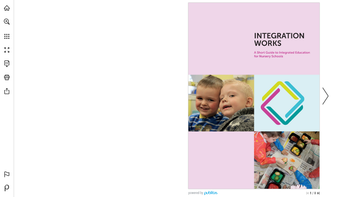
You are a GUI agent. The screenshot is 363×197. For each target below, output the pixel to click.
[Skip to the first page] (307, 193)
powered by (195, 193)
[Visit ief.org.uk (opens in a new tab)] (7, 8)
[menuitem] (7, 28)
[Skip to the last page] (318, 193)
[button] (7, 21)
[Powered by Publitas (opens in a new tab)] (7, 188)
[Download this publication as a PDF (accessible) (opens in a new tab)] (7, 64)
